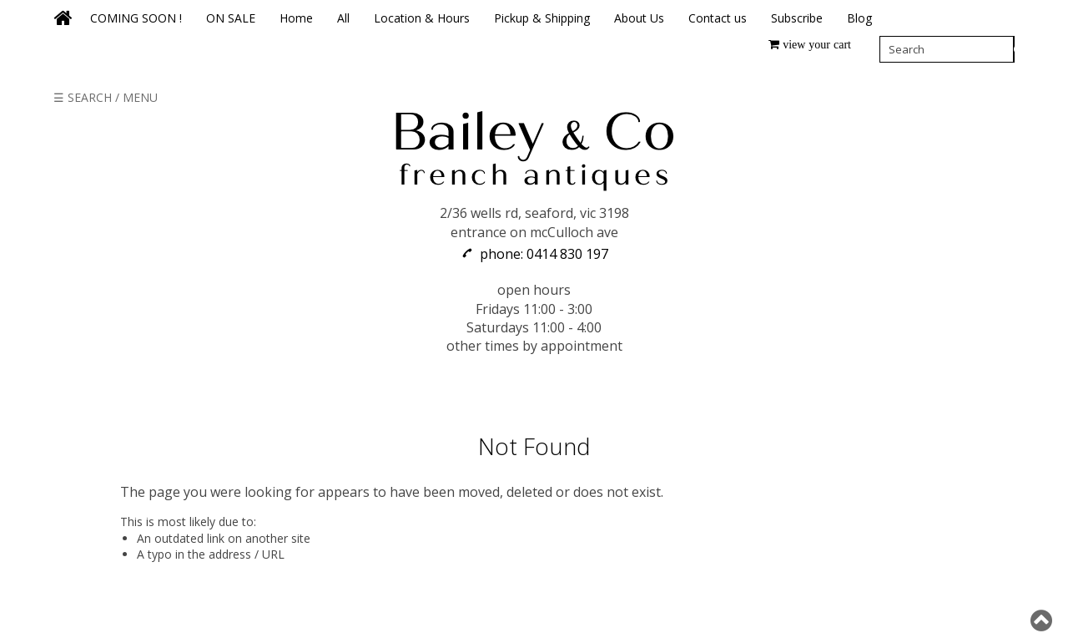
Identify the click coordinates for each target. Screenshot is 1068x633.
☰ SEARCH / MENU (105, 97)
